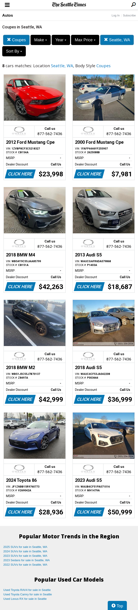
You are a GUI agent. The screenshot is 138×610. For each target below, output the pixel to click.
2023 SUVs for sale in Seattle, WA (25, 555)
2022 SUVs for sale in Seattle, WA (25, 564)
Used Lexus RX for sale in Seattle (25, 598)
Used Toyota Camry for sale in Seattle (27, 594)
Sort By (14, 51)
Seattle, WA (117, 39)
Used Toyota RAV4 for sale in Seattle (27, 590)
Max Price (85, 40)
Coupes (16, 39)
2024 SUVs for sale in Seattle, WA (25, 551)
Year (60, 40)
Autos (7, 15)
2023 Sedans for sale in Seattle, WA (26, 560)
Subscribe (129, 15)
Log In (116, 15)
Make (40, 40)
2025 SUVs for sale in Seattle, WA (25, 547)
